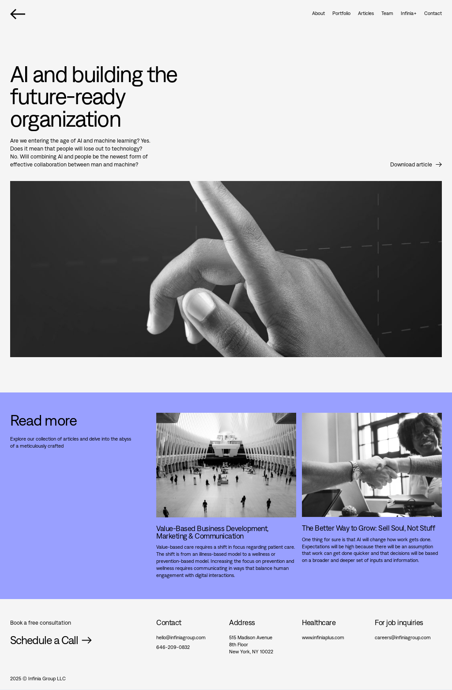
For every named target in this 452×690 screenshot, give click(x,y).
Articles (366, 13)
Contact (433, 13)
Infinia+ (409, 13)
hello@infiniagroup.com (181, 637)
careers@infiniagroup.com (403, 637)
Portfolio (341, 13)
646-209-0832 (173, 647)
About (318, 13)
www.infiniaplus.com (323, 637)
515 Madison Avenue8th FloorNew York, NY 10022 (251, 644)
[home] (17, 13)
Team (387, 13)
